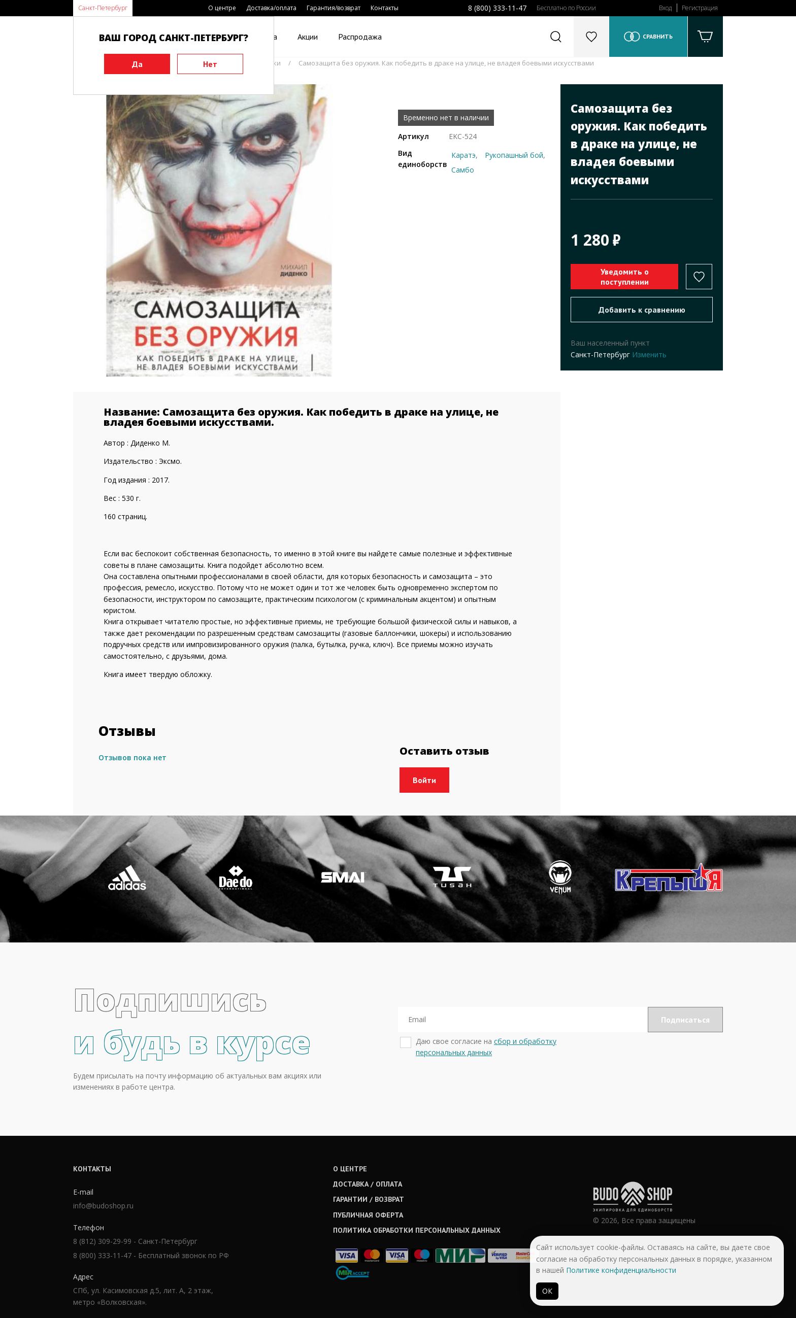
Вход (665, 8)
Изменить (649, 354)
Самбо (462, 170)
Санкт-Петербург (102, 8)
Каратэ (463, 155)
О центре (222, 8)
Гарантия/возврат (333, 8)
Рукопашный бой (514, 155)
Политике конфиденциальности (621, 1270)
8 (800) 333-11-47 (497, 8)
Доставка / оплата (367, 1184)
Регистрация (700, 8)
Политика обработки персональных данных (417, 1230)
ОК (547, 1291)
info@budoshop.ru (103, 1205)
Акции (307, 36)
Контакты (385, 8)
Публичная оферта (368, 1215)
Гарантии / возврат (368, 1199)
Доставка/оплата (271, 8)
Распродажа (360, 36)
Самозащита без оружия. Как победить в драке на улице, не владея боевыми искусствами (446, 62)
